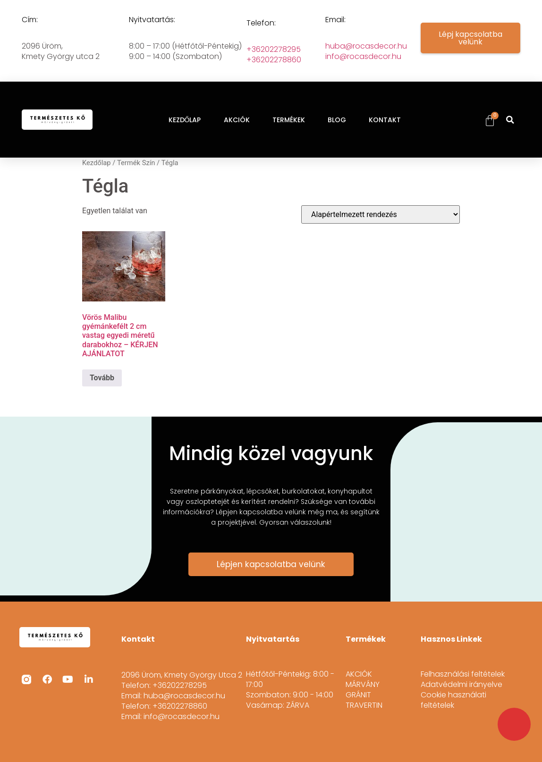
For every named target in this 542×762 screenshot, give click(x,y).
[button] (510, 120)
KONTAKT (385, 120)
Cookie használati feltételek (453, 700)
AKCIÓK (237, 120)
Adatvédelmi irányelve (461, 684)
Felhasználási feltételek (463, 674)
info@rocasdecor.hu (363, 56)
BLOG (337, 120)
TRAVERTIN (364, 705)
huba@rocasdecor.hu (366, 46)
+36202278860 (273, 59)
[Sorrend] (380, 214)
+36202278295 (273, 49)
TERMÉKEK (288, 120)
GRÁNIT (358, 695)
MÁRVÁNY (363, 684)
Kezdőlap (96, 163)
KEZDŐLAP (185, 120)
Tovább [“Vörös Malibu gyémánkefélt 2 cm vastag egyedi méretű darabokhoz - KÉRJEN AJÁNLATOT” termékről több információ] (102, 377)
